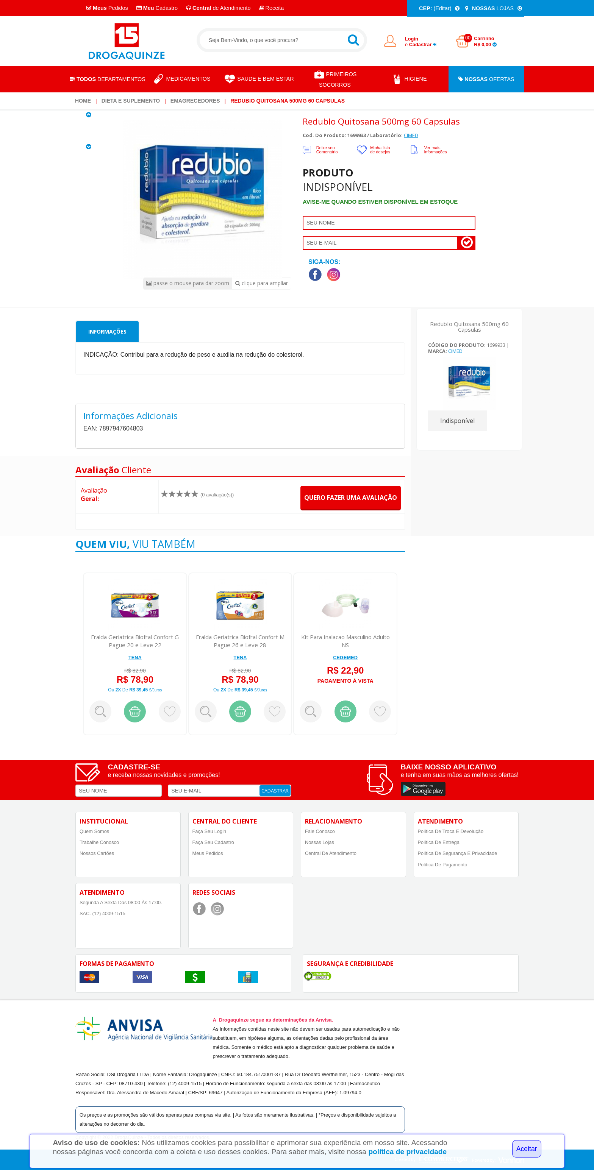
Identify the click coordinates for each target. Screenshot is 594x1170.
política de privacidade (407, 1152)
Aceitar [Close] (526, 1149)
